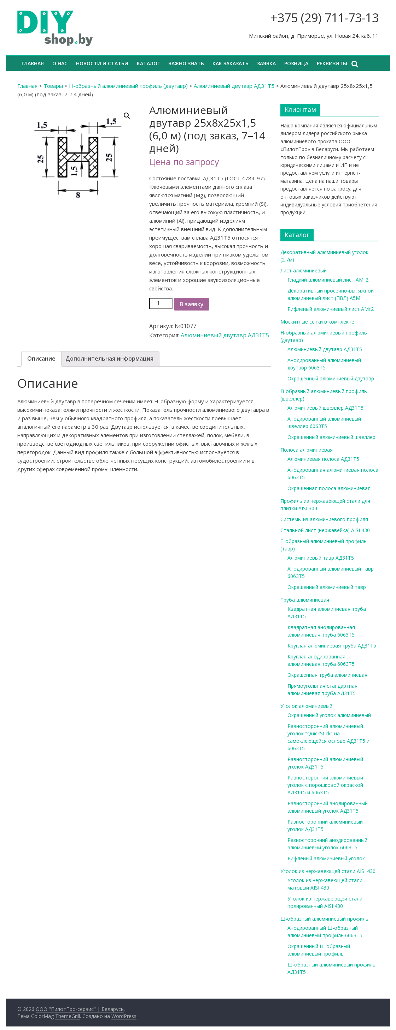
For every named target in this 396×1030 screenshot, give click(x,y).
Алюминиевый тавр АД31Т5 (320, 557)
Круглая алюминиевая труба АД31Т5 (331, 645)
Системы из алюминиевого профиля (324, 519)
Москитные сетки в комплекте (317, 321)
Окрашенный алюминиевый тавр (326, 587)
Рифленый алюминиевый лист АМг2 (330, 309)
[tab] (41, 359)
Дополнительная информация (109, 358)
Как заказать (230, 63)
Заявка (266, 63)
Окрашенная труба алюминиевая (327, 674)
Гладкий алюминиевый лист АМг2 (327, 279)
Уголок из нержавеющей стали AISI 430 (327, 871)
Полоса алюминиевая (306, 449)
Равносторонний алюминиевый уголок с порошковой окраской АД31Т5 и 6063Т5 (325, 785)
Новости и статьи (102, 63)
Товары (53, 85)
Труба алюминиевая (304, 599)
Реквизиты (332, 63)
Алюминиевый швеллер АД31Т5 (325, 407)
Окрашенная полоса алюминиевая (329, 488)
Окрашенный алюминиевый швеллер (331, 437)
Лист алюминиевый (303, 270)
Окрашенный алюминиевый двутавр (330, 378)
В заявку (192, 304)
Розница (296, 63)
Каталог (148, 63)
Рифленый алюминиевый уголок (326, 858)
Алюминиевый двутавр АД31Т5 (234, 85)
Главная (33, 63)
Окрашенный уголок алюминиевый (329, 715)
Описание (41, 358)
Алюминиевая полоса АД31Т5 (323, 459)
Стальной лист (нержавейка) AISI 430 (325, 530)
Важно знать (186, 63)
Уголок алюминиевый (306, 706)
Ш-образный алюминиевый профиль (324, 918)
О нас (60, 63)
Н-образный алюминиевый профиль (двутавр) (128, 85)
